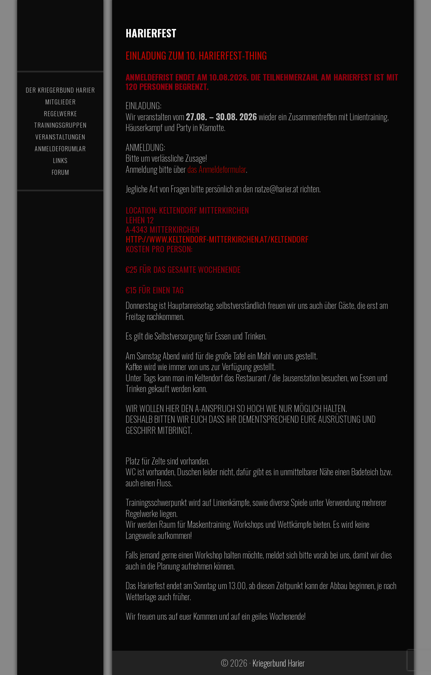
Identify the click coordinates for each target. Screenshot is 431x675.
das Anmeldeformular (217, 169)
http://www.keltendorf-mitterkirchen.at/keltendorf (217, 239)
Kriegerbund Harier (60, 32)
